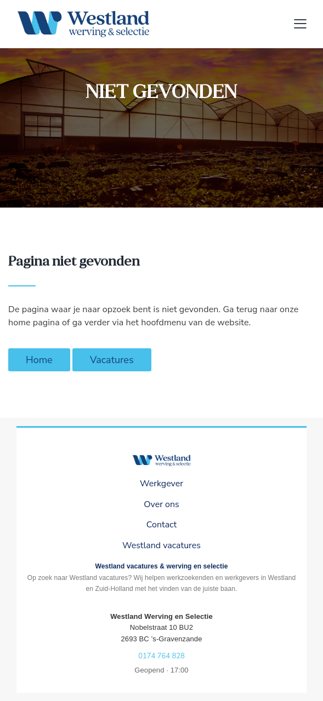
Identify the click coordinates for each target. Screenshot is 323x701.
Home (39, 359)
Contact (161, 525)
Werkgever (161, 484)
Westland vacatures (161, 545)
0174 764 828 (161, 656)
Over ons (161, 504)
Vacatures (112, 359)
